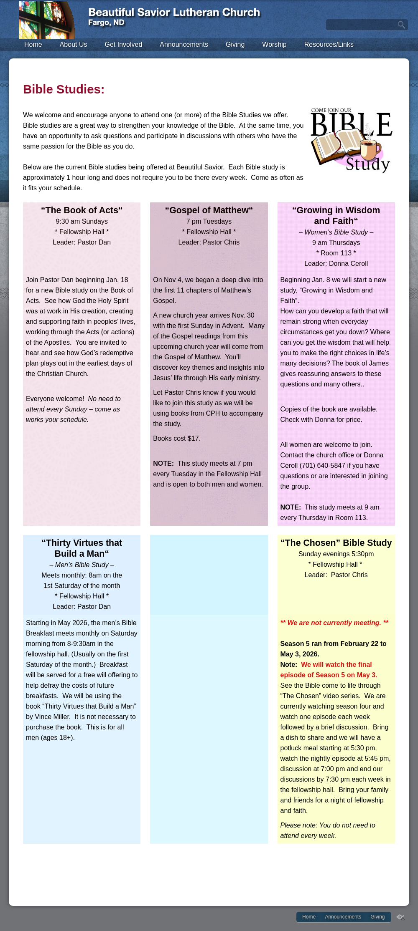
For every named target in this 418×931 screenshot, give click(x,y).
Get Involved (124, 44)
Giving (235, 44)
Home (33, 44)
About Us (73, 44)
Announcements (184, 44)
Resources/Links (329, 44)
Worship (274, 44)
